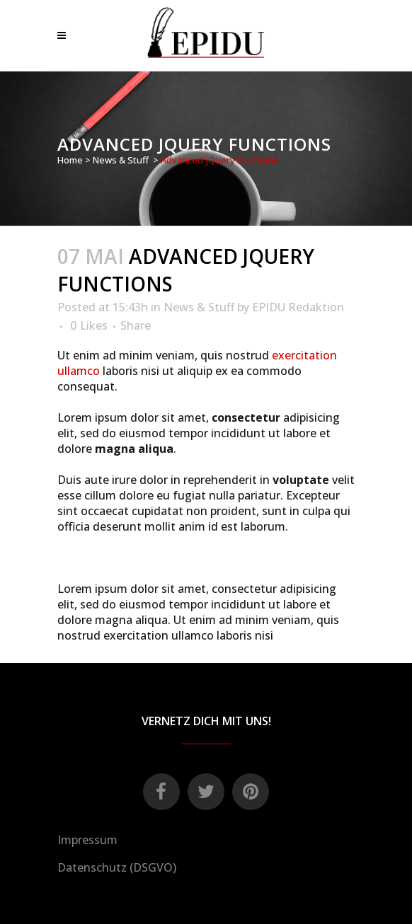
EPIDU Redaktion (298, 307)
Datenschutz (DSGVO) (116, 867)
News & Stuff (121, 160)
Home (70, 160)
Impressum (87, 840)
